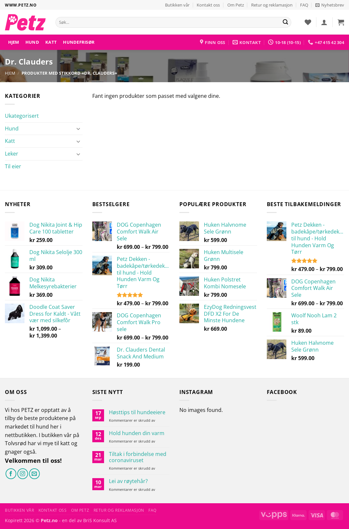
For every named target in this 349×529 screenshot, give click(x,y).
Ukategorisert (22, 115)
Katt (51, 42)
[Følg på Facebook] (11, 473)
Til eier (13, 166)
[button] (329, 5)
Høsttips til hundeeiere (137, 412)
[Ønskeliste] (308, 22)
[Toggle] (79, 128)
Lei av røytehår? (128, 481)
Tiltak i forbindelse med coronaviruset (137, 457)
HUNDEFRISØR (79, 42)
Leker (11, 153)
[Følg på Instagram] (22, 473)
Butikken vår (177, 5)
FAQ (304, 5)
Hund (32, 42)
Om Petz (235, 5)
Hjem (13, 42)
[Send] (285, 22)
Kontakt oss (208, 5)
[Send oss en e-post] (34, 473)
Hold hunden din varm (136, 433)
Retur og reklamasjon (272, 5)
